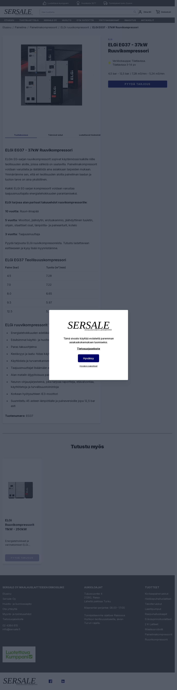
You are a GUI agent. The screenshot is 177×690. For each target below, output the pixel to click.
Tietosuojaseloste (88, 348)
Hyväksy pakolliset (88, 366)
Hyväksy (88, 358)
